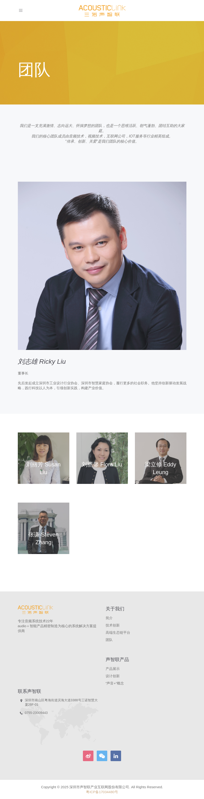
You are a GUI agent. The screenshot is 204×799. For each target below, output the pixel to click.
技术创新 (113, 625)
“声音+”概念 (115, 683)
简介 (109, 618)
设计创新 (113, 676)
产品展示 (113, 669)
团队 (109, 640)
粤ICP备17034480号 (102, 792)
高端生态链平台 (118, 632)
